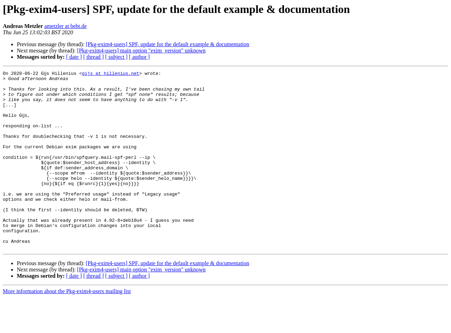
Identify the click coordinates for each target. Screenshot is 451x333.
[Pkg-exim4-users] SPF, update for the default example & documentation (167, 44)
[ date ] (74, 57)
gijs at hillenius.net (110, 74)
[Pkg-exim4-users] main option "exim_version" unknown (141, 51)
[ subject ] (116, 57)
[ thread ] (93, 57)
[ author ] (139, 57)
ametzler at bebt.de (65, 26)
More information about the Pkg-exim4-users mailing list (67, 327)
